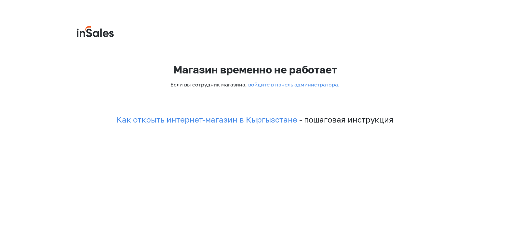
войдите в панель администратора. (293, 84)
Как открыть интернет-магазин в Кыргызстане (206, 119)
